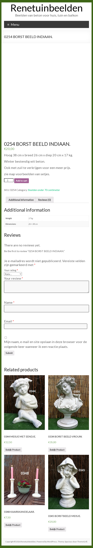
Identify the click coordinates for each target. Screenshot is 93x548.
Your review (13, 278)
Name (9, 302)
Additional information (21, 199)
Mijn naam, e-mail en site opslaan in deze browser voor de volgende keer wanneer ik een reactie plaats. (45, 344)
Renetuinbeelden (46, 8)
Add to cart (21, 180)
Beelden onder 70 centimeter (44, 189)
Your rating (11, 270)
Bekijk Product (13, 449)
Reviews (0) (44, 199)
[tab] (21, 200)
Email (9, 321)
